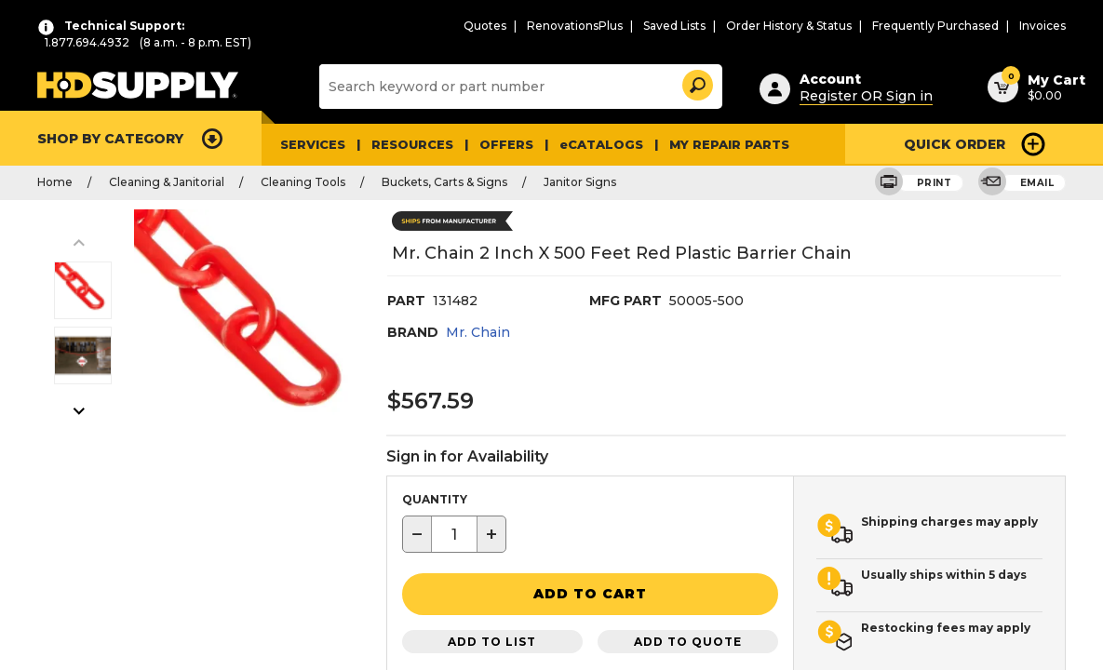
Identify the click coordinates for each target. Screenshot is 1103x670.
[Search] (519, 85)
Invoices (1045, 25)
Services (311, 143)
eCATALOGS (581, 143)
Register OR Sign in (857, 92)
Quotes (539, 25)
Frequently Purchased (949, 25)
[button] (696, 81)
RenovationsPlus (621, 25)
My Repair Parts (699, 143)
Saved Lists (712, 25)
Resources (406, 143)
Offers (494, 143)
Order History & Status (818, 25)
